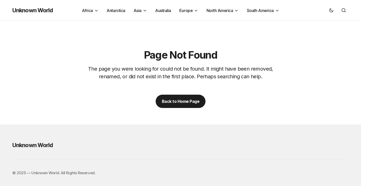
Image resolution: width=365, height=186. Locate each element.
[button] (331, 10)
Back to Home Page (181, 101)
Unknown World (32, 10)
